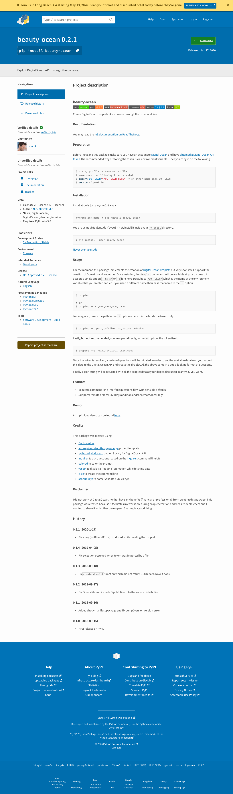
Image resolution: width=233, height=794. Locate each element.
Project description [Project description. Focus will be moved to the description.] (34, 94)
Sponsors (177, 19)
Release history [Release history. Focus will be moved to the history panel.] (32, 104)
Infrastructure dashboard (92, 681)
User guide (46, 685)
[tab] (41, 94)
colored (83, 464)
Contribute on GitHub (138, 681)
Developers (30, 264)
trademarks (150, 734)
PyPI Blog (92, 676)
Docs (163, 19)
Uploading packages (46, 681)
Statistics (93, 685)
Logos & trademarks (94, 690)
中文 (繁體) (155, 765)
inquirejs (132, 459)
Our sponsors (93, 695)
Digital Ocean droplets (156, 270)
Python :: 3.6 (30, 305)
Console (28, 253)
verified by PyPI (48, 132)
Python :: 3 (29, 297)
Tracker (27, 192)
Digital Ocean (159, 155)
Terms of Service (183, 676)
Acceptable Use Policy (183, 695)
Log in (193, 19)
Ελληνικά (116, 765)
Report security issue (185, 681)
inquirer (83, 459)
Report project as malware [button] (41, 345)
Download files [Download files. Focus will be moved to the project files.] (32, 113)
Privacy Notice (183, 690)
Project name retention (47, 690)
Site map (116, 748)
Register (208, 19)
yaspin (82, 469)
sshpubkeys (85, 479)
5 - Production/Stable (36, 242)
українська (103, 765)
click (81, 474)
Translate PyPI (137, 685)
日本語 (70, 765)
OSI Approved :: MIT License (40, 275)
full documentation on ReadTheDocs (116, 135)
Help (151, 19)
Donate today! (116, 728)
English (27, 286)
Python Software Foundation (115, 738)
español (49, 765)
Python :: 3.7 (30, 309)
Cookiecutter (86, 443)
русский (168, 765)
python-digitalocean (90, 453)
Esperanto (190, 765)
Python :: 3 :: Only (33, 301)
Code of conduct (183, 685)
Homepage (29, 178)
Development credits (137, 695)
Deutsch (127, 765)
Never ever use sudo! (85, 250)
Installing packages (46, 676)
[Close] (228, 5)
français (60, 765)
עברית (178, 765)
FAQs (48, 695)
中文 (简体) (140, 765)
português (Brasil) (85, 765)
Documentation (32, 185)
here (117, 415)
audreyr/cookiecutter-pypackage (98, 448)
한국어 (201, 765)
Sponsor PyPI (139, 690)
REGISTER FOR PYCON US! (199, 5)
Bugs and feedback (139, 676)
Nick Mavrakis (41, 209)
